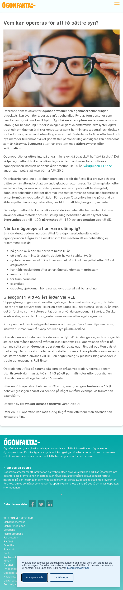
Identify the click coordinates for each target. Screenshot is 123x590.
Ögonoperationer (13, 573)
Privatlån (8, 545)
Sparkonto (9, 549)
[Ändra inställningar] (61, 577)
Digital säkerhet (12, 580)
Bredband (9, 530)
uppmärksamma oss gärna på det (72, 483)
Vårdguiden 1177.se (97, 166)
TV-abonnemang (13, 569)
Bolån (6, 553)
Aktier (7, 561)
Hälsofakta (9, 576)
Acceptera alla (34, 577)
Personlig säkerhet (14, 584)
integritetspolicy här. (78, 568)
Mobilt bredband (13, 534)
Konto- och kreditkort (16, 557)
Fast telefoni (10, 537)
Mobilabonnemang (14, 522)
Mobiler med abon (14, 526)
